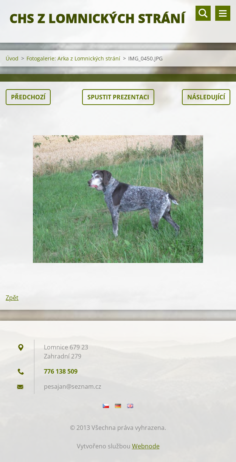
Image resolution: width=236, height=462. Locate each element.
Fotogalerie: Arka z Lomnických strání (73, 58)
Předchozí (28, 97)
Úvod (12, 58)
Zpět (12, 298)
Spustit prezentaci (118, 97)
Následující (206, 97)
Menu (222, 13)
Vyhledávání (203, 13)
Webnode (146, 446)
